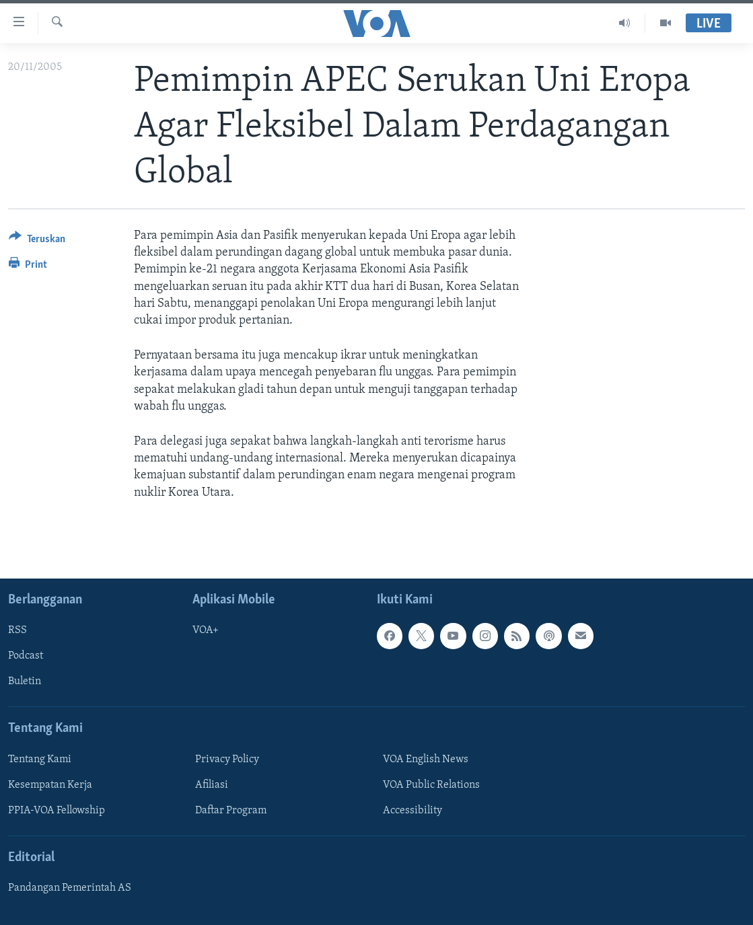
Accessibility (412, 810)
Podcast (25, 656)
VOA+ (205, 630)
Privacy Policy (227, 759)
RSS (17, 630)
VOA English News (425, 759)
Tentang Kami (39, 759)
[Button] (37, 241)
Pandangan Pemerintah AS (69, 888)
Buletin (24, 681)
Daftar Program (230, 810)
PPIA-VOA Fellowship (56, 810)
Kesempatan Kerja (50, 785)
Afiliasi (211, 785)
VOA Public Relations (431, 785)
